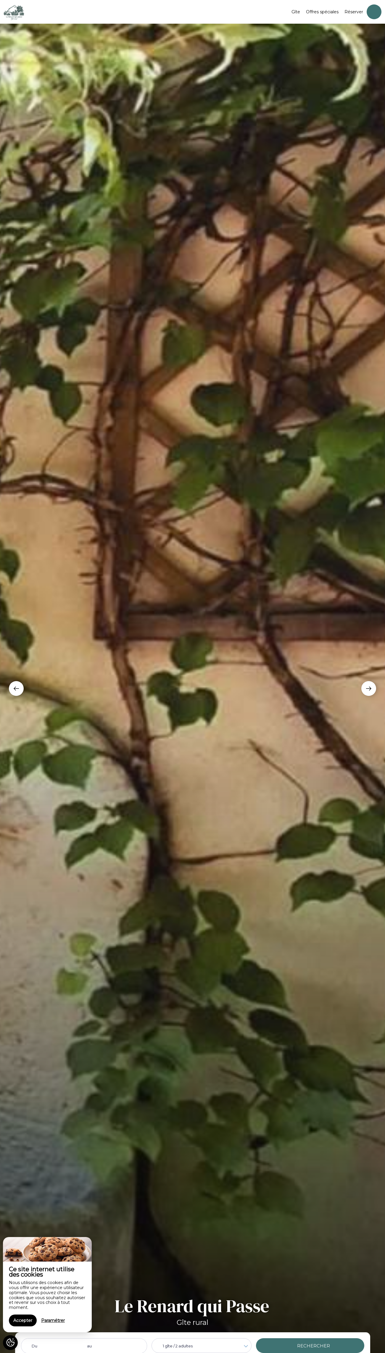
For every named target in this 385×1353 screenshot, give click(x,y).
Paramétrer (53, 1320)
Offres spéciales (322, 11)
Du (34, 1346)
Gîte (295, 11)
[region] (47, 1284)
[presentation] (16, 688)
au (89, 1346)
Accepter (22, 1320)
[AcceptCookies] (10, 1342)
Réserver (353, 11)
